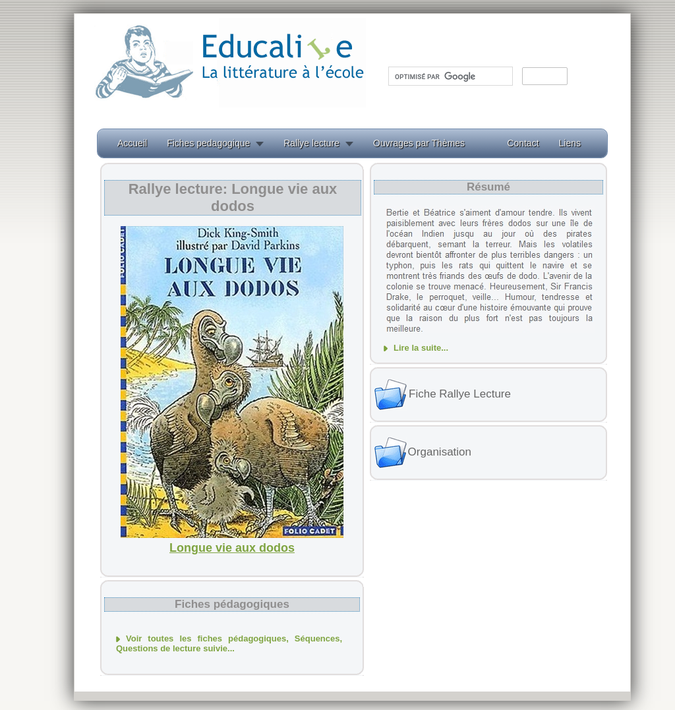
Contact (523, 143)
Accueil (132, 143)
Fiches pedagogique (208, 143)
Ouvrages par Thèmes (419, 143)
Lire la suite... (421, 348)
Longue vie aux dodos (232, 547)
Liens (570, 143)
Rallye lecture (311, 143)
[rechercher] (449, 76)
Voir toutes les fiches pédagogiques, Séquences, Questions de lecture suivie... (229, 643)
